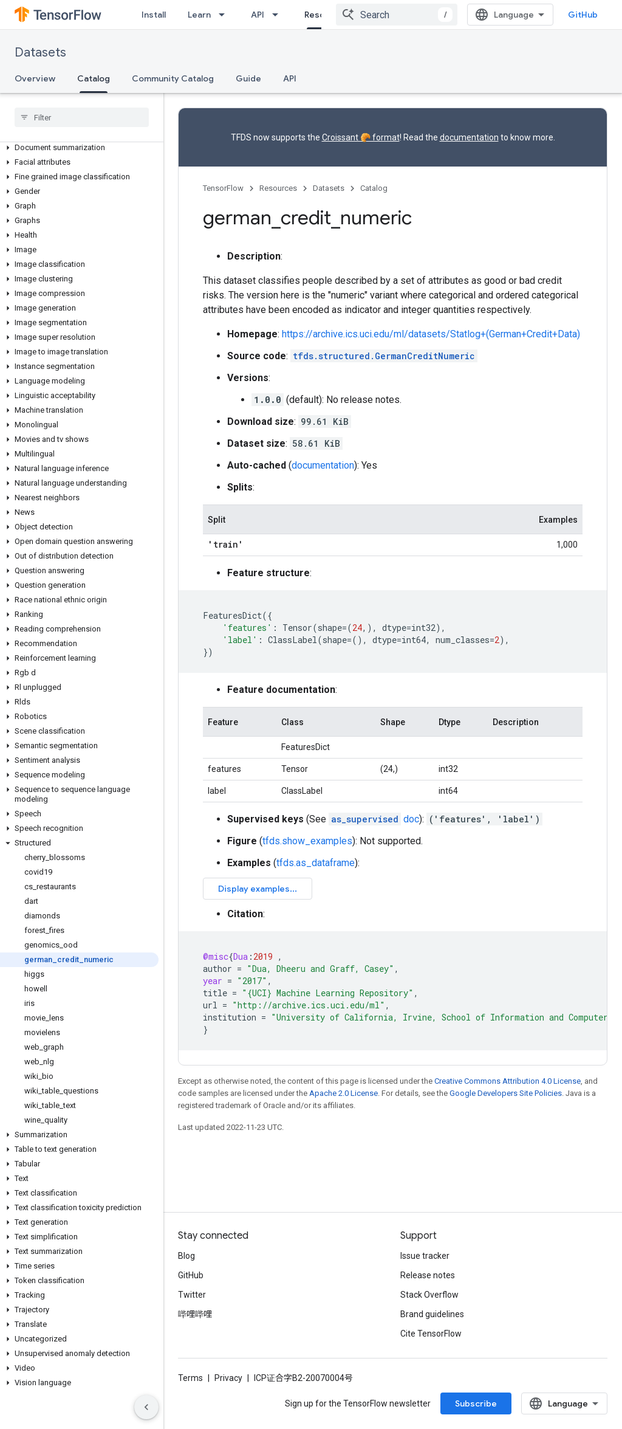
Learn (199, 14)
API (257, 14)
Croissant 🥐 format (361, 137)
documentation (469, 137)
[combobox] (396, 15)
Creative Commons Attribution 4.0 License (507, 1081)
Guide (248, 78)
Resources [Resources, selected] (326, 14)
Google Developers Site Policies (505, 1093)
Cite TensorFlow (431, 1333)
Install (154, 14)
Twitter (192, 1295)
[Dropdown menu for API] (278, 14)
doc (374, 819)
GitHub (583, 14)
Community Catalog (173, 78)
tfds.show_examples (307, 841)
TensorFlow (223, 188)
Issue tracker (424, 1256)
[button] (79, 147)
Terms (190, 1378)
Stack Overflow (429, 1295)
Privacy (228, 1378)
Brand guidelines (432, 1314)
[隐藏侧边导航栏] (146, 1407)
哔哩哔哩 (195, 1314)
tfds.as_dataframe (315, 863)
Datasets (40, 52)
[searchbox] (82, 117)
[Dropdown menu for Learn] (225, 14)
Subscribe (476, 1403)
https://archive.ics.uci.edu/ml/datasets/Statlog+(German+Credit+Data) (431, 334)
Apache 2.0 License (343, 1093)
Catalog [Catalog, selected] (93, 78)
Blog (186, 1256)
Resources (278, 188)
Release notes (427, 1275)
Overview (35, 78)
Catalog (374, 188)
